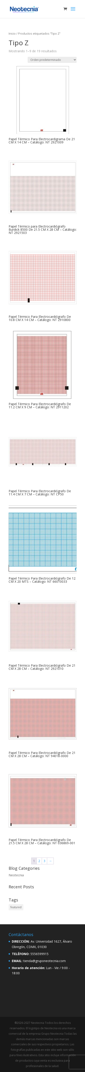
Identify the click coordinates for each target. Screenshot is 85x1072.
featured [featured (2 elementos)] (16, 907)
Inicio (12, 33)
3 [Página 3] (44, 861)
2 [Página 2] (39, 861)
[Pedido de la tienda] (52, 60)
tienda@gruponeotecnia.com (44, 961)
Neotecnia (16, 875)
